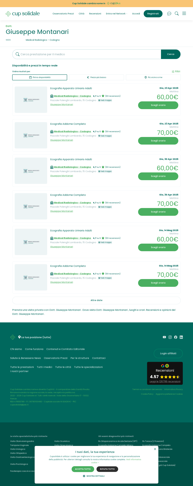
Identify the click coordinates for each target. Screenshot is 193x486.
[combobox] (86, 54)
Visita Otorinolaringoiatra (22, 441)
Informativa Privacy (173, 389)
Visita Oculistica (62, 441)
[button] (184, 14)
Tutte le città (63, 367)
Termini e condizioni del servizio (147, 389)
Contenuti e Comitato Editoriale (65, 349)
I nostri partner (19, 371)
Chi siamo (16, 349)
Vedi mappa (105, 100)
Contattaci (98, 358)
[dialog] (96, 465)
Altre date (96, 300)
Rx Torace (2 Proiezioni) (153, 441)
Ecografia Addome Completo (68, 124)
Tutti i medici (44, 367)
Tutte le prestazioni (22, 367)
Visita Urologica (17, 449)
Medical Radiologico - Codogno (72, 96)
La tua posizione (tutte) (36, 337)
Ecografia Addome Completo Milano (115, 445)
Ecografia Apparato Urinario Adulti (71, 88)
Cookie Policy (147, 394)
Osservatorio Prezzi (63, 13)
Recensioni (95, 13)
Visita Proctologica (19, 464)
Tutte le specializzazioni (88, 367)
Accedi (136, 13)
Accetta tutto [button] (83, 469)
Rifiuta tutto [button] (107, 469)
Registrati (153, 13)
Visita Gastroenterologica (22, 457)
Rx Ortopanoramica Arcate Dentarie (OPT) (117, 441)
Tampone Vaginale (19, 445)
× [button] (155, 449)
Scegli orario (158, 105)
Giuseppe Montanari (61, 104)
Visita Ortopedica (18, 453)
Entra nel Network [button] (116, 13)
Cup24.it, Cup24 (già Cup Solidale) (158, 465)
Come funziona (34, 349)
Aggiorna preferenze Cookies (169, 394)
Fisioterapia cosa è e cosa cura (25, 471)
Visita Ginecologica (63, 445)
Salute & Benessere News (25, 358)
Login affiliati (168, 353)
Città (81, 13)
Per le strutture (80, 358)
